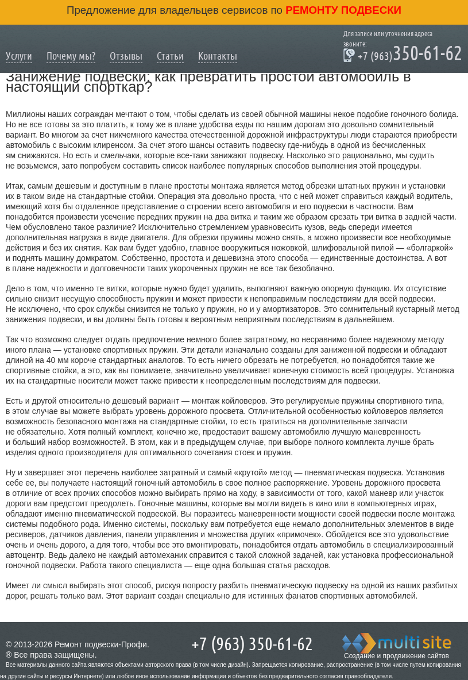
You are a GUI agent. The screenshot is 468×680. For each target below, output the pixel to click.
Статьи (170, 55)
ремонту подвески (342, 10)
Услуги (19, 55)
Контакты (217, 55)
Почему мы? (71, 55)
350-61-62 (402, 55)
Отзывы (126, 55)
